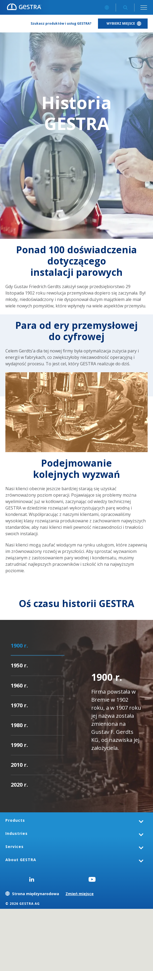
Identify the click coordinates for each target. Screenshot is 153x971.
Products (15, 820)
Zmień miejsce (79, 893)
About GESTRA (20, 859)
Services (14, 846)
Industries (16, 833)
